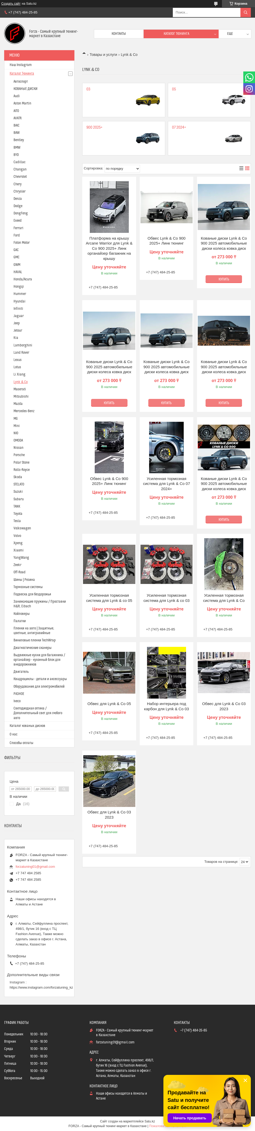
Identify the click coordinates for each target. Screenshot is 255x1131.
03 (88, 89)
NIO (16, 433)
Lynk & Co (21, 382)
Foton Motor (22, 243)
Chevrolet (20, 177)
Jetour (18, 330)
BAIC (17, 125)
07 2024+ (179, 127)
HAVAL (18, 272)
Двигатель (21, 672)
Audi (17, 96)
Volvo (17, 536)
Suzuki (18, 492)
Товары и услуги (103, 54)
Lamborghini (23, 345)
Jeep (17, 323)
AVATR (18, 118)
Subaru (19, 499)
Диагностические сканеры (33, 648)
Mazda (18, 404)
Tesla (17, 521)
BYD (16, 155)
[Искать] (245, 12)
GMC (17, 257)
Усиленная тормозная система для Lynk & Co (224, 598)
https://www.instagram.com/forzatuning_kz (41, 987)
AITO (16, 111)
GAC (16, 250)
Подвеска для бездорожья (32, 594)
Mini (17, 426)
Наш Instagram (21, 65)
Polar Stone (21, 463)
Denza (18, 199)
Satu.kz (149, 1121)
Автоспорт (21, 82)
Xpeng (18, 543)
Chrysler (20, 191)
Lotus (17, 367)
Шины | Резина (24, 580)
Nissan (18, 448)
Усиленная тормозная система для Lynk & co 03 (166, 598)
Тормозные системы (28, 587)
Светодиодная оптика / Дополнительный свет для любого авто (38, 713)
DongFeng (21, 213)
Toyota (18, 514)
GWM (17, 265)
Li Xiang (20, 374)
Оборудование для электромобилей (39, 687)
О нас (13, 734)
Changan (20, 169)
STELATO (19, 484)
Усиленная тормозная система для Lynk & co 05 (109, 598)
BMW (17, 148)
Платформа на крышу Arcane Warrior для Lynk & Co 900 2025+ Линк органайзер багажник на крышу (109, 248)
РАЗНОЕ (19, 694)
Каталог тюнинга (176, 34)
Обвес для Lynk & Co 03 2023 (224, 706)
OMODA (18, 440)
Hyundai (20, 301)
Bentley (19, 140)
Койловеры (22, 614)
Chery (18, 184)
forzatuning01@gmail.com (35, 867)
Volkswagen (22, 528)
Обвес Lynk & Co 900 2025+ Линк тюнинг (167, 241)
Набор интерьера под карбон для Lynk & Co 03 (166, 706)
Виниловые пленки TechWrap (35, 640)
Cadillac (20, 162)
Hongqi (19, 287)
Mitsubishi (21, 396)
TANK (17, 506)
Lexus (18, 360)
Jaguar (19, 316)
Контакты (119, 34)
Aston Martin (22, 103)
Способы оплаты (21, 743)
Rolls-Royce (22, 470)
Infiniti (18, 309)
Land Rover (21, 353)
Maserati (20, 389)
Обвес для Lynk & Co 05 (109, 703)
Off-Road (20, 572)
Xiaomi (19, 550)
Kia (16, 338)
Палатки (20, 621)
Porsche (19, 455)
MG (16, 419)
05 (174, 89)
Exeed (18, 221)
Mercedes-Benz (24, 411)
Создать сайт (11, 3)
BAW (17, 133)
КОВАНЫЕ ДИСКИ (25, 89)
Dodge (18, 206)
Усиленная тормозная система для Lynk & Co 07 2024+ (166, 483)
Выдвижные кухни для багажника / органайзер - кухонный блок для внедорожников (39, 660)
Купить (224, 279)
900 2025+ (94, 127)
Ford (17, 235)
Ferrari (18, 228)
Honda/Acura (23, 279)
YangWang (21, 558)
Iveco (17, 701)
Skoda (18, 477)
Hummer (20, 294)
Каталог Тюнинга (22, 73)
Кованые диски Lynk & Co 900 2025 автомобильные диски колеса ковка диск (224, 243)
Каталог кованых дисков (27, 726)
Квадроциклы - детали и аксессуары (40, 679)
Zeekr (17, 565)
